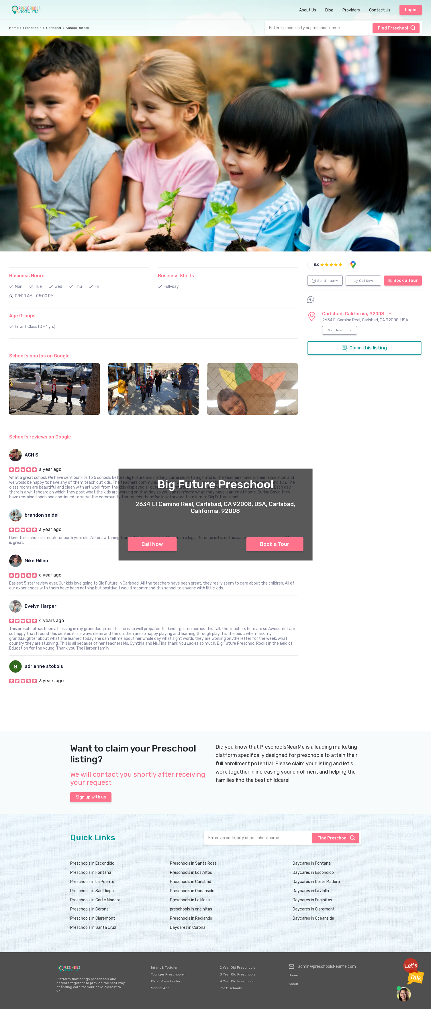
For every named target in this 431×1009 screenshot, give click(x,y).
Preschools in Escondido (92, 863)
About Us (307, 10)
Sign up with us (91, 797)
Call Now (152, 544)
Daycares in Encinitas (312, 900)
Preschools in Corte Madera (95, 900)
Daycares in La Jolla (311, 890)
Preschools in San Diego (92, 890)
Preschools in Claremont (92, 918)
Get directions (340, 330)
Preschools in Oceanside (192, 890)
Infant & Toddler (164, 967)
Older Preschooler (166, 981)
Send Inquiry (325, 281)
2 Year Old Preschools (237, 967)
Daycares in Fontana (312, 863)
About (293, 984)
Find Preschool (397, 28)
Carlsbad (53, 28)
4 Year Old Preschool (237, 981)
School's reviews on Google (40, 437)
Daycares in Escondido (313, 872)
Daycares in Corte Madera (316, 881)
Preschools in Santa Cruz (93, 927)
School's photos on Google (39, 356)
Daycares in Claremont (314, 909)
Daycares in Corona (187, 927)
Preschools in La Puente (92, 881)
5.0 (316, 265)
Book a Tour (274, 544)
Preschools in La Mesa (190, 900)
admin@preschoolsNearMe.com (322, 966)
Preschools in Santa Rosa (193, 863)
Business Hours (26, 275)
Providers (351, 10)
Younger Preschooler (168, 974)
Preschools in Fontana (90, 872)
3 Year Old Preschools (238, 974)
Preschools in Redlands (191, 918)
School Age (160, 988)
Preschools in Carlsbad (190, 881)
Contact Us (379, 10)
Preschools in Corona (89, 909)
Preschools (32, 28)
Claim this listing (364, 348)
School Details (77, 28)
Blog (329, 10)
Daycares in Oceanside (313, 918)
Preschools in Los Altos (191, 872)
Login (410, 9)
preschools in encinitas (191, 909)
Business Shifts (176, 275)
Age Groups (22, 315)
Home (14, 28)
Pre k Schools (231, 988)
